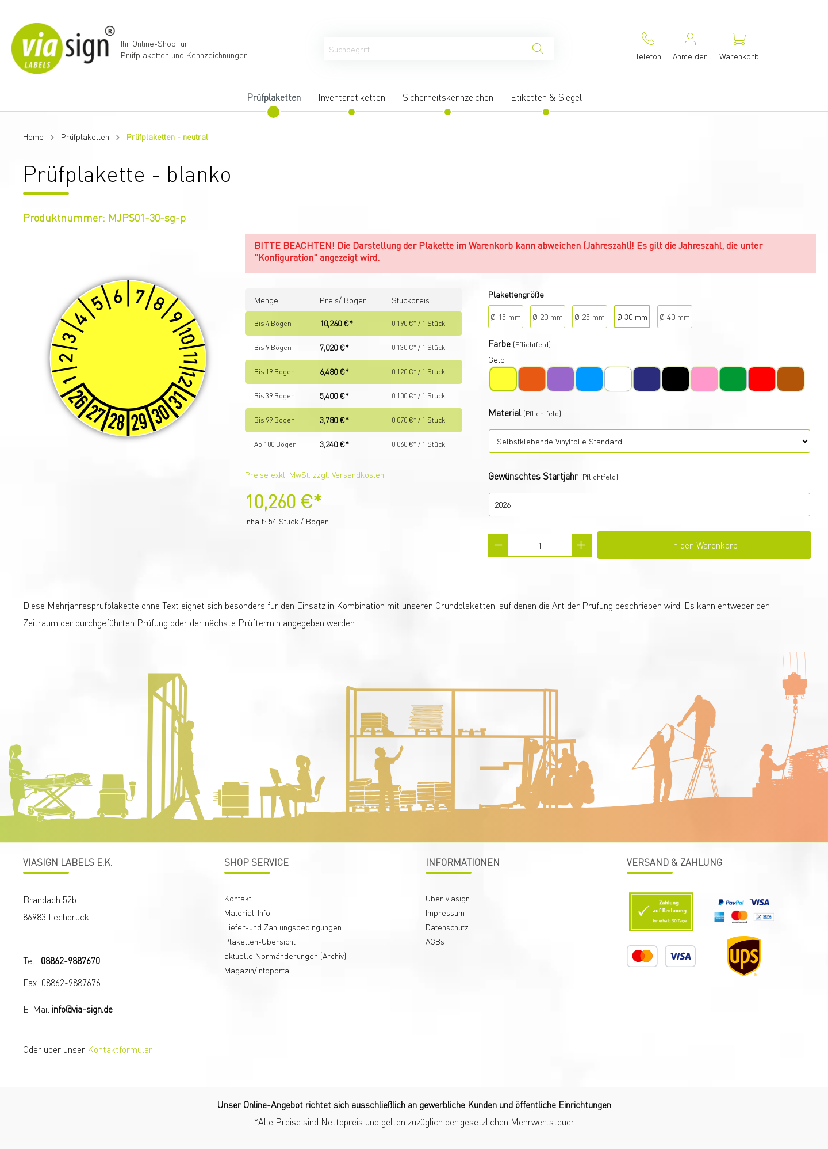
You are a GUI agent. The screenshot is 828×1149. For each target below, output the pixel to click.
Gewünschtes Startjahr (533, 475)
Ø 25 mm (589, 316)
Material (504, 412)
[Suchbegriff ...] (423, 48)
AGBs (434, 941)
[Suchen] (538, 48)
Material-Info (247, 912)
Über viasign (447, 898)
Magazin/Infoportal (258, 970)
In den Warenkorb (704, 545)
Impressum (445, 912)
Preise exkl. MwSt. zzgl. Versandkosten (314, 474)
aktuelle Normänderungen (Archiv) (285, 955)
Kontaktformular (119, 1049)
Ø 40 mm (675, 316)
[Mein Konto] (690, 49)
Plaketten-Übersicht (260, 941)
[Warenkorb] (739, 49)
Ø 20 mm (547, 316)
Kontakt (237, 898)
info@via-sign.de (82, 1009)
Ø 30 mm (632, 316)
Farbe (499, 343)
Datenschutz (447, 927)
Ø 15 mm (505, 316)
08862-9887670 (70, 960)
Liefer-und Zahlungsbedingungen (283, 927)
